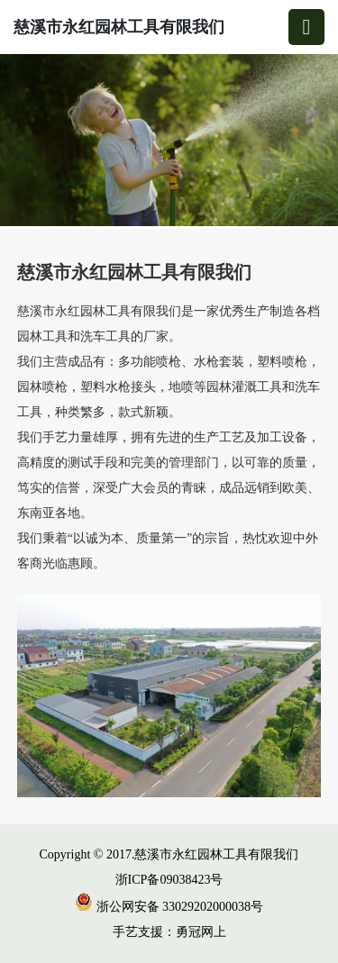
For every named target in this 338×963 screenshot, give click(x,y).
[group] (169, 141)
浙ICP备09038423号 (169, 879)
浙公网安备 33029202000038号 (169, 906)
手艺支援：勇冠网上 (169, 932)
